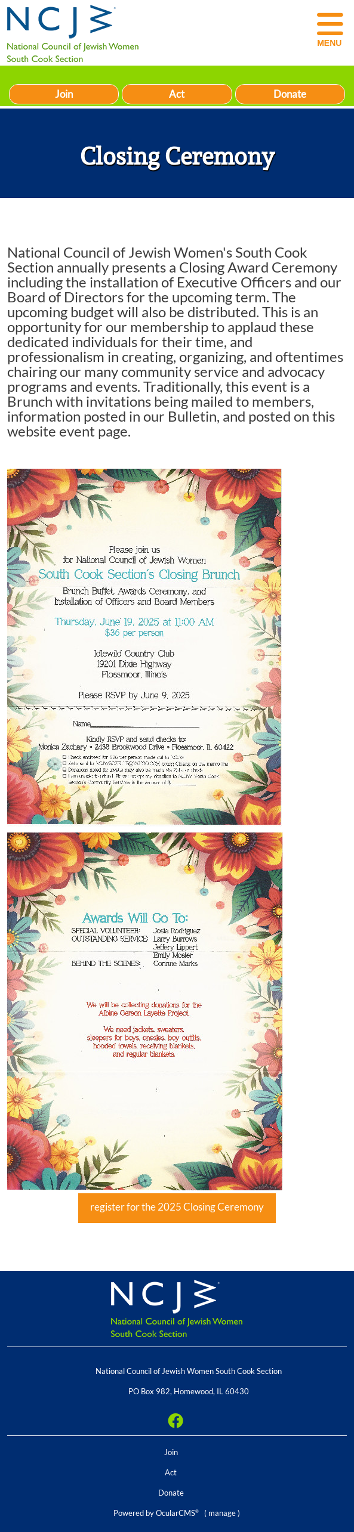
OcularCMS (177, 1513)
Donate (289, 94)
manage (222, 1513)
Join (64, 94)
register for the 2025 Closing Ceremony (177, 1206)
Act (176, 94)
